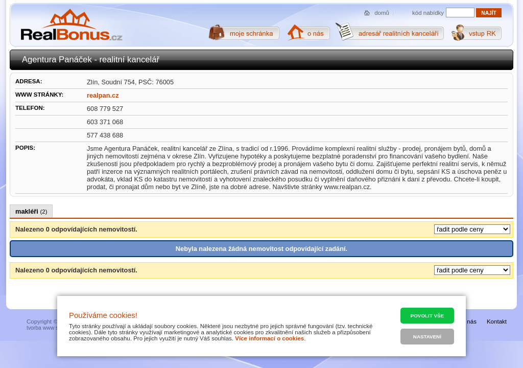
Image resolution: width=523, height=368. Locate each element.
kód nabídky (428, 13)
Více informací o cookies (269, 338)
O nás (469, 321)
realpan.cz (103, 95)
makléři (31, 211)
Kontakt (497, 321)
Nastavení (427, 336)
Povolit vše (427, 315)
